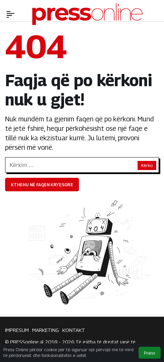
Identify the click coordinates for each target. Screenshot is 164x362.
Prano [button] (149, 353)
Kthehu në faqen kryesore (42, 184)
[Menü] (10, 13)
